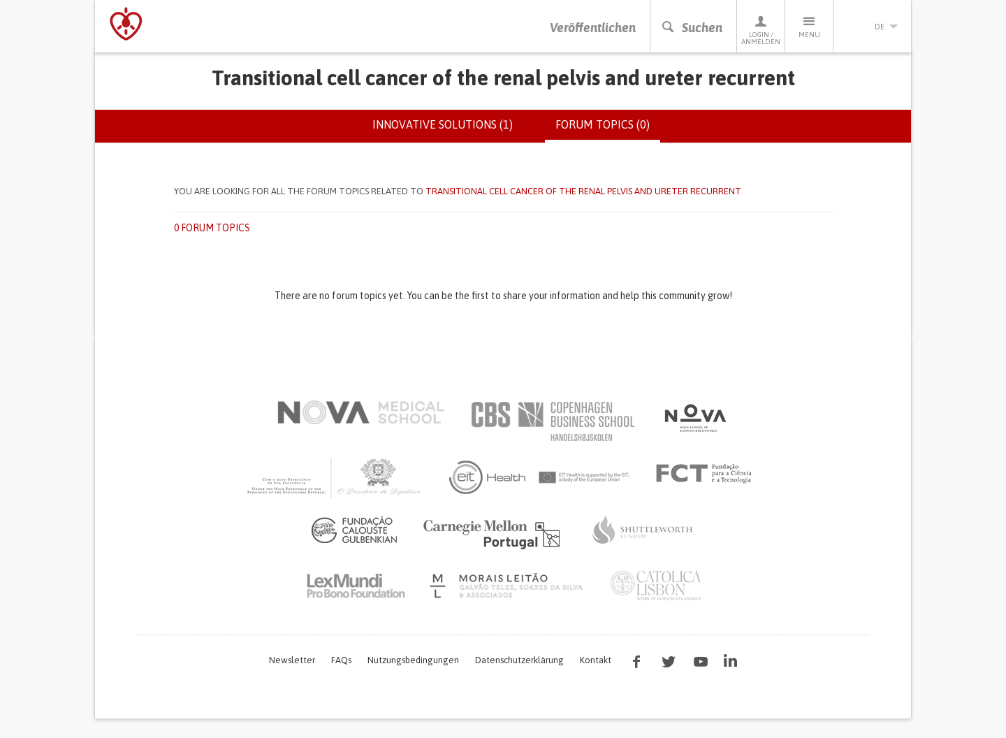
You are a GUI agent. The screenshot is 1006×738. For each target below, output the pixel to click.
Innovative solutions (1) (442, 124)
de (872, 26)
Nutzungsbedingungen (413, 660)
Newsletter (292, 660)
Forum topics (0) (607, 130)
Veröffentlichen (593, 27)
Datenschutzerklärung (519, 660)
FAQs (341, 660)
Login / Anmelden (761, 29)
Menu (809, 26)
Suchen (691, 28)
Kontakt (595, 660)
